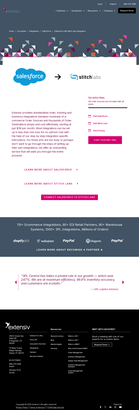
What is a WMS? (74, 344)
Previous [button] (15, 282)
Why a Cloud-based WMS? (78, 348)
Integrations (34, 31)
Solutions (62, 11)
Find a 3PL (33, 340)
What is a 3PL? (73, 336)
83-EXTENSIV (15, 360)
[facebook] (100, 407)
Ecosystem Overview (38, 344)
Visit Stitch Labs (100, 123)
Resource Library (57, 336)
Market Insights (56, 344)
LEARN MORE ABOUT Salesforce (48, 169)
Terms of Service (37, 407)
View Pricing (99, 130)
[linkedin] (110, 407)
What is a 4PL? (73, 340)
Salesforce (46, 31)
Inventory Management (76, 357)
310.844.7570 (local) (15, 371)
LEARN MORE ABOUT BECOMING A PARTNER (68, 249)
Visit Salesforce (100, 116)
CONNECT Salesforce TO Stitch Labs (69, 197)
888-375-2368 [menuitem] (130, 4)
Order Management (75, 353)
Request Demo (127, 10)
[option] (21, 241)
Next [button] (124, 282)
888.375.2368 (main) (15, 365)
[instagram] (115, 407)
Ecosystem (78, 11)
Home (11, 31)
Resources (94, 11)
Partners (33, 352)
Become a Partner (36, 356)
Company (110, 11)
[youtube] (120, 407)
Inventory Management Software (76, 366)
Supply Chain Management (78, 361)
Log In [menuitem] (100, 4)
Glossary (54, 348)
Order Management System (75, 372)
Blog (52, 340)
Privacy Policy (22, 407)
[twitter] (105, 407)
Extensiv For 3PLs (36, 336)
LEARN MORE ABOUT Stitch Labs (48, 183)
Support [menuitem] (113, 4)
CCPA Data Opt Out (55, 407)
